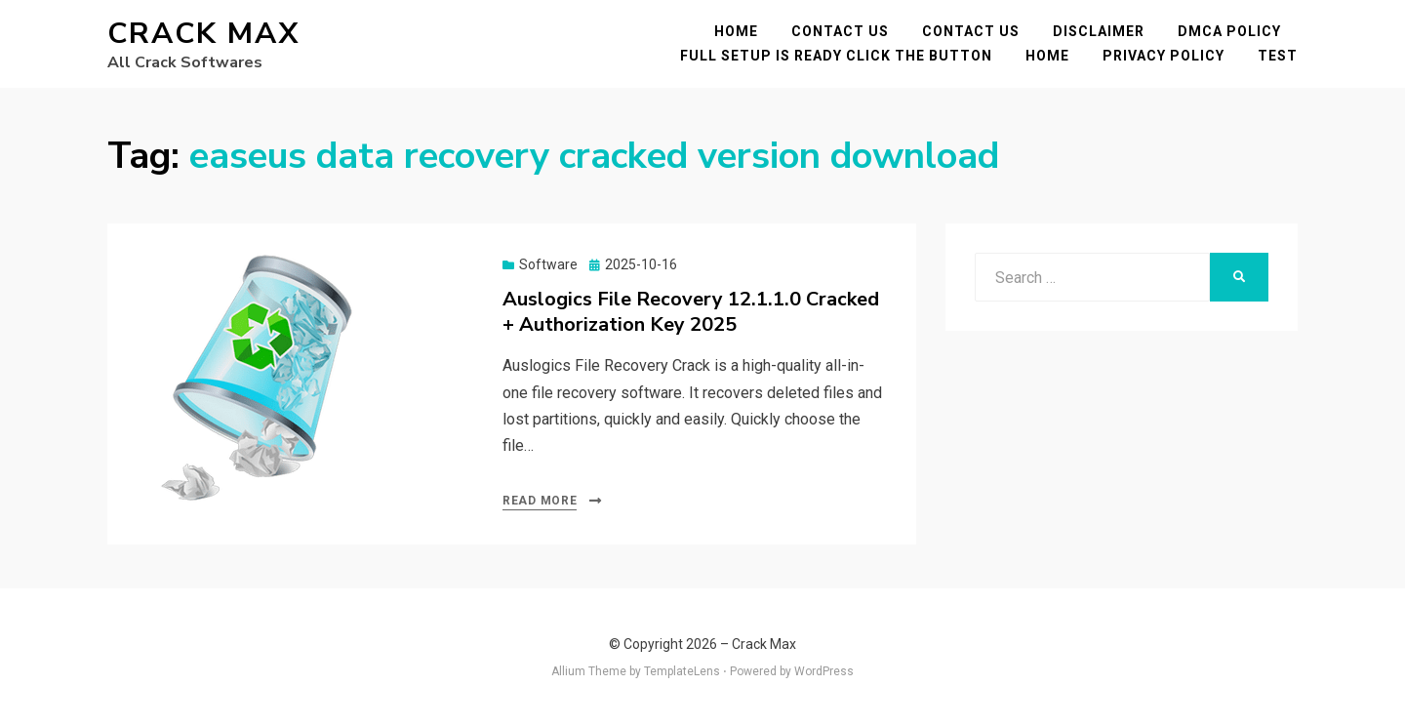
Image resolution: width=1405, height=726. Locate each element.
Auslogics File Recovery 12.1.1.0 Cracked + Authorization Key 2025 (690, 312)
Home (736, 31)
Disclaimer (1098, 31)
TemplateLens (682, 671)
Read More (539, 500)
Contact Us (840, 31)
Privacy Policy (1163, 55)
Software (548, 264)
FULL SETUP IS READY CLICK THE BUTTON (836, 55)
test (1278, 55)
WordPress (824, 671)
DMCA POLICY (1229, 31)
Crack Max (203, 34)
